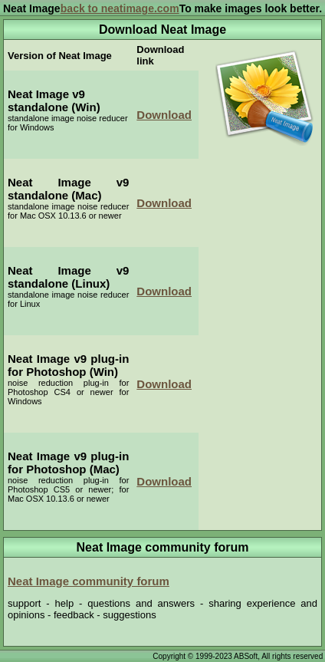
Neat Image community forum (88, 581)
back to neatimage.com (120, 8)
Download (164, 114)
